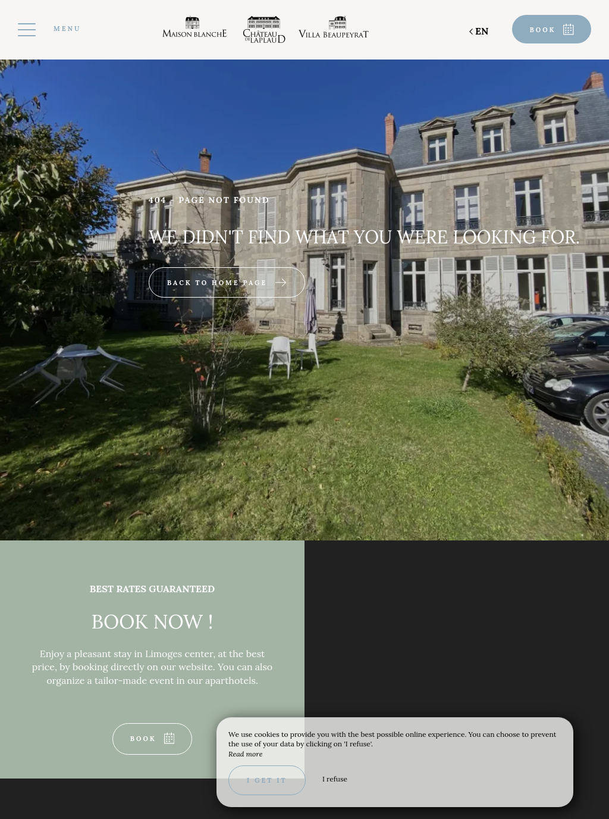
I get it (267, 780)
